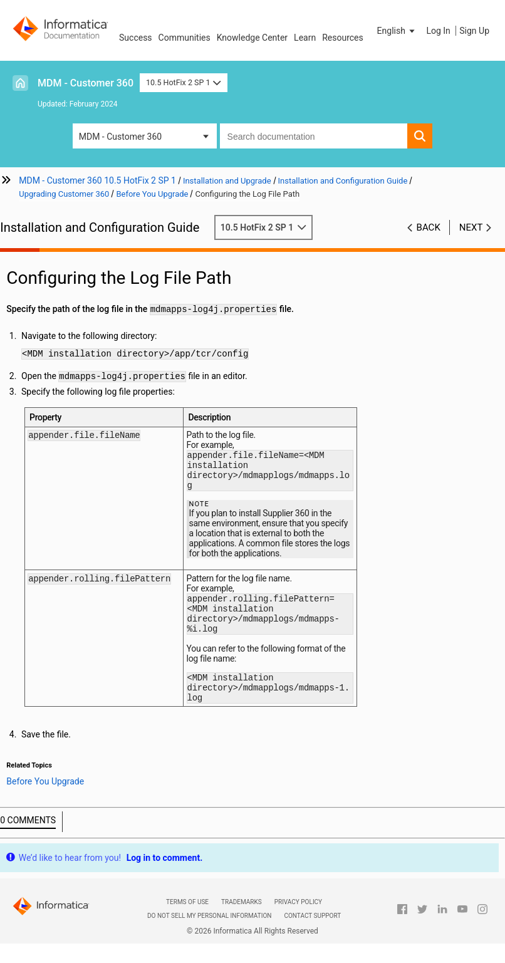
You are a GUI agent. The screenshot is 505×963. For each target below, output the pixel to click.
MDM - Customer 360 (85, 83)
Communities (185, 38)
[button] (397, 31)
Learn (305, 38)
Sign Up (474, 31)
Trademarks (241, 922)
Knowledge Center (252, 38)
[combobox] (314, 135)
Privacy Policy (298, 922)
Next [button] (471, 227)
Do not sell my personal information (209, 936)
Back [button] (428, 227)
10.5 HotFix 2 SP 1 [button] (183, 82)
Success (135, 38)
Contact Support (312, 936)
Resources (342, 38)
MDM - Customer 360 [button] (120, 137)
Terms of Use (187, 922)
